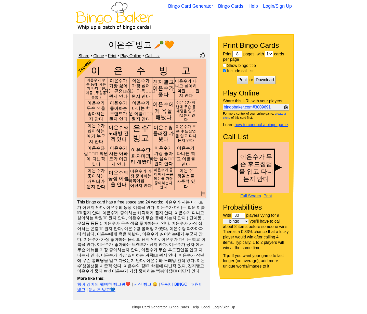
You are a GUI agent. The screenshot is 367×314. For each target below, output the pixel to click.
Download (265, 80)
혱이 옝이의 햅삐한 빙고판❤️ (103, 284)
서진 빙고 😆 (146, 284)
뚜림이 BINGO (174, 284)
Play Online (130, 56)
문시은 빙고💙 (102, 289)
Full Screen (250, 196)
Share (83, 56)
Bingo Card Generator (190, 6)
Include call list (238, 71)
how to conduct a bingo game (261, 125)
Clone (98, 56)
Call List (152, 56)
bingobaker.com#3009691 (247, 107)
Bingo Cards (230, 6)
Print (112, 56)
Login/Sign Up (277, 6)
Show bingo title (239, 65)
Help (253, 6)
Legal (205, 307)
